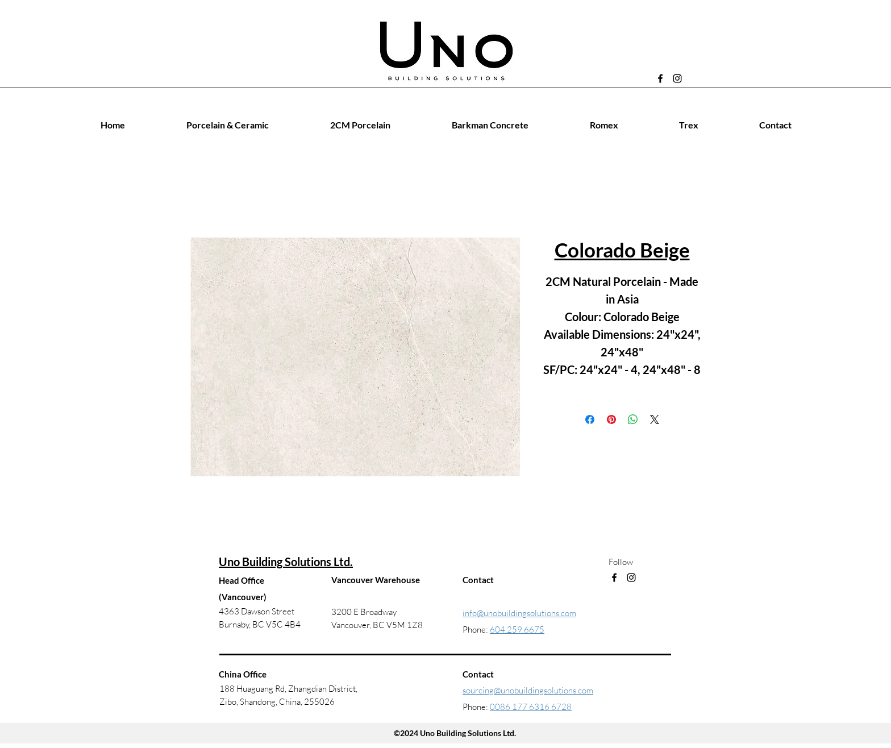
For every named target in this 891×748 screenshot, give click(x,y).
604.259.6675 (517, 629)
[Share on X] (654, 419)
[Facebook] (660, 78)
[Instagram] (677, 78)
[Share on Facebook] (590, 419)
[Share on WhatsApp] (633, 419)
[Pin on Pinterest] (611, 419)
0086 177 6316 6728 (531, 706)
